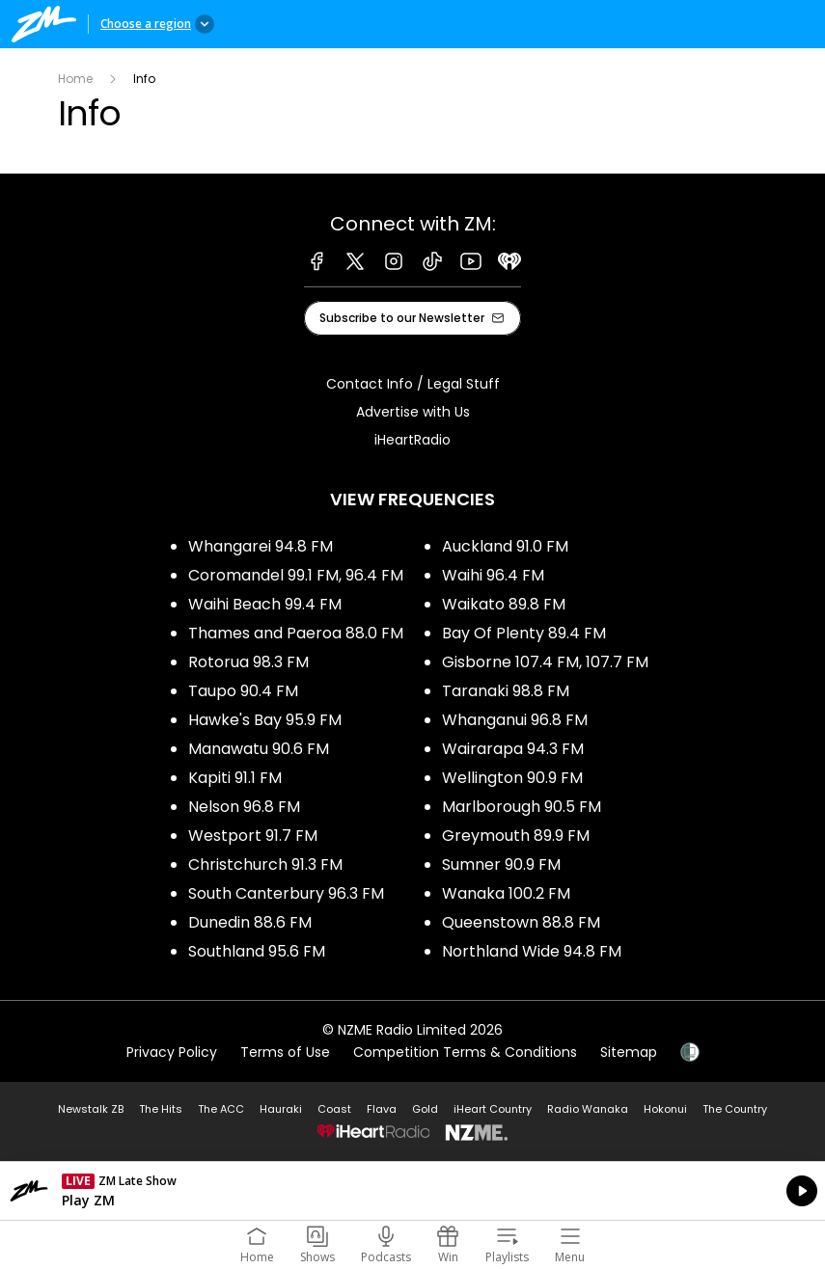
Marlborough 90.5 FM (521, 807)
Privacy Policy (171, 1052)
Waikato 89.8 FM (503, 604)
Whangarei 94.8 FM (260, 546)
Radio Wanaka (587, 1109)
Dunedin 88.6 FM (250, 922)
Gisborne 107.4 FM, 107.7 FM (545, 662)
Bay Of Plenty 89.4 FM (524, 633)
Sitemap (628, 1052)
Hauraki (281, 1109)
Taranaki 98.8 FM (505, 691)
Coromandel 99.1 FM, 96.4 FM (295, 575)
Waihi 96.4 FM (493, 575)
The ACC (221, 1109)
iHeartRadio (412, 439)
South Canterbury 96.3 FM (286, 893)
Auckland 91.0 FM (505, 546)
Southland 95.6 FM (256, 951)
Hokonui (665, 1109)
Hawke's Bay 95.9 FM (265, 720)
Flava (382, 1109)
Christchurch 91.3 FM (265, 864)
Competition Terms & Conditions (465, 1052)
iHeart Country (493, 1109)
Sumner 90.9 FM (501, 864)
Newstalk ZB (91, 1109)
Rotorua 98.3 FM (248, 662)
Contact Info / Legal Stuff (413, 383)
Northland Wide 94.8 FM (531, 951)
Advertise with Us (413, 411)
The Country (734, 1109)
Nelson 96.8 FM (244, 807)
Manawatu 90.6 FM (258, 749)
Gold (425, 1109)
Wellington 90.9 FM (512, 778)
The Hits (160, 1109)
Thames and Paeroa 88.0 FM (295, 633)
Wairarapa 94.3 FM (513, 749)
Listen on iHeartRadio (412, 1191)
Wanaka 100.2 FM (506, 893)
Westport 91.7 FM (252, 835)
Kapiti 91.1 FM (235, 778)
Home (75, 78)
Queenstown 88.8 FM (521, 922)
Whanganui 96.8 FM (515, 720)
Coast (334, 1109)
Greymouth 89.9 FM (516, 835)
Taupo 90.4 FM (243, 691)
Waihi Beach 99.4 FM (265, 604)
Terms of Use (285, 1052)
